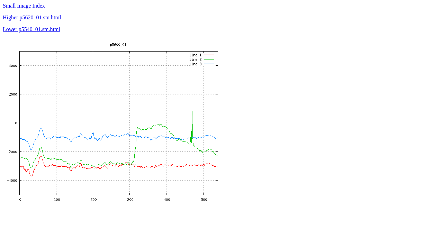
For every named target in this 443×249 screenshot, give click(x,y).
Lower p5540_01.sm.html (31, 29)
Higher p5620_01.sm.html (32, 17)
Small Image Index (24, 6)
